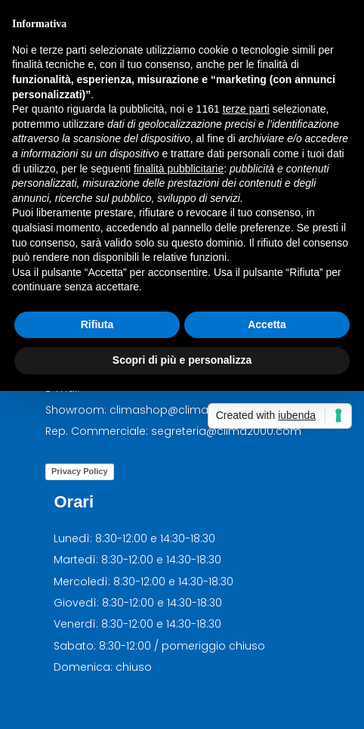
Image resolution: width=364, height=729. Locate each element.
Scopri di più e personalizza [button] (182, 360)
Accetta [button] (267, 324)
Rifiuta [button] (97, 324)
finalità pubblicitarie (179, 169)
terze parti (246, 109)
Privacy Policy (79, 471)
